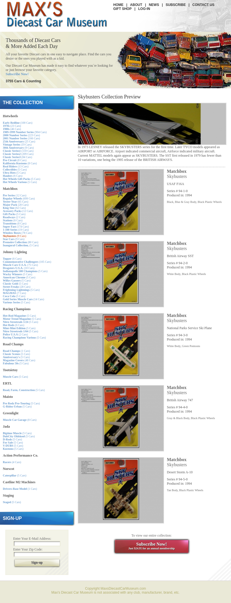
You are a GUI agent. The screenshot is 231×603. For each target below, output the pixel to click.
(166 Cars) (21, 138)
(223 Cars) (21, 135)
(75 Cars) (20, 264)
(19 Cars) (17, 144)
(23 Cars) (12, 125)
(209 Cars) (18, 154)
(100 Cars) (17, 122)
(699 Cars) (19, 198)
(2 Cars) (14, 217)
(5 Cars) (15, 169)
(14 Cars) (23, 299)
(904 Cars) (25, 132)
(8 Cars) (14, 160)
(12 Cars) (14, 195)
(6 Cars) (12, 175)
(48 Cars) (19, 360)
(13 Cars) (15, 166)
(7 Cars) (14, 293)
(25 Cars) (19, 141)
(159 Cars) (18, 150)
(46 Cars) (12, 129)
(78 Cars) (17, 232)
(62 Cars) (14, 207)
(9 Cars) (18, 147)
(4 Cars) (12, 462)
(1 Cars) (16, 350)
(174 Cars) (16, 226)
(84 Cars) (17, 157)
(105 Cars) (27, 261)
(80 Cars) (20, 242)
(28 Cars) (16, 204)
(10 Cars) (19, 268)
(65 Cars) (15, 201)
